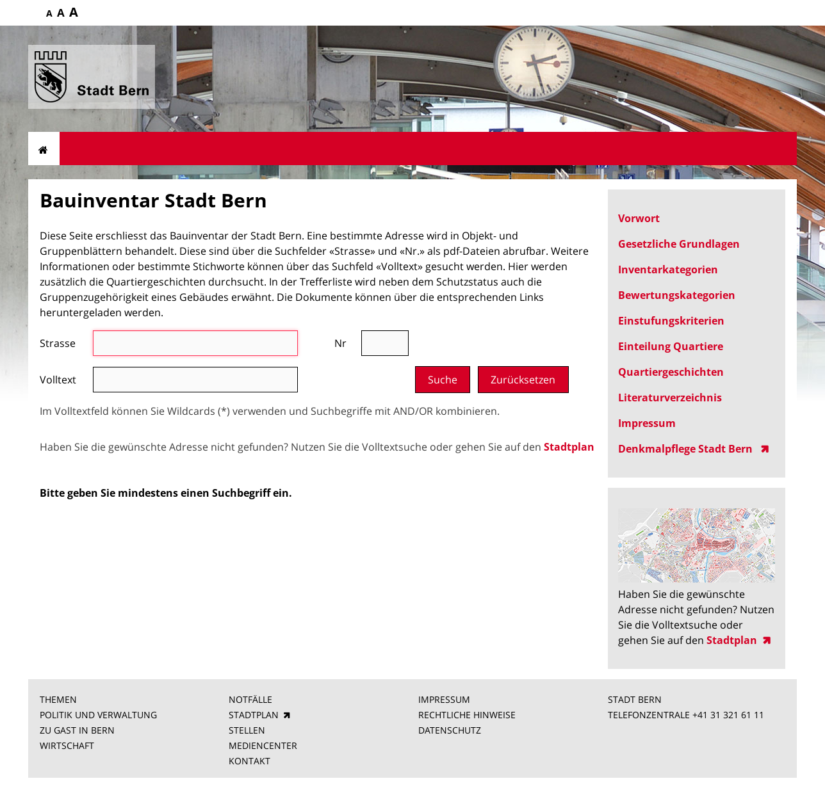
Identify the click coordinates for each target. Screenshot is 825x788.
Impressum (647, 423)
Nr (340, 343)
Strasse (58, 343)
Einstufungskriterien (671, 321)
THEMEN (58, 699)
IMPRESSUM (444, 699)
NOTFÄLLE (250, 699)
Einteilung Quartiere (670, 346)
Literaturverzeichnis (670, 397)
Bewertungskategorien (676, 295)
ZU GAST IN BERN (77, 730)
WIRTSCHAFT (67, 745)
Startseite (44, 148)
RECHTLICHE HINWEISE (467, 715)
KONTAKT (249, 761)
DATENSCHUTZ (449, 730)
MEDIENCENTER (263, 745)
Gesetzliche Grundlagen (679, 244)
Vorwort (639, 218)
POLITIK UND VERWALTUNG (98, 715)
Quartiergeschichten (671, 372)
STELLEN (247, 730)
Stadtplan (569, 447)
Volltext (58, 380)
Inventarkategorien (668, 269)
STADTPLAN (254, 715)
